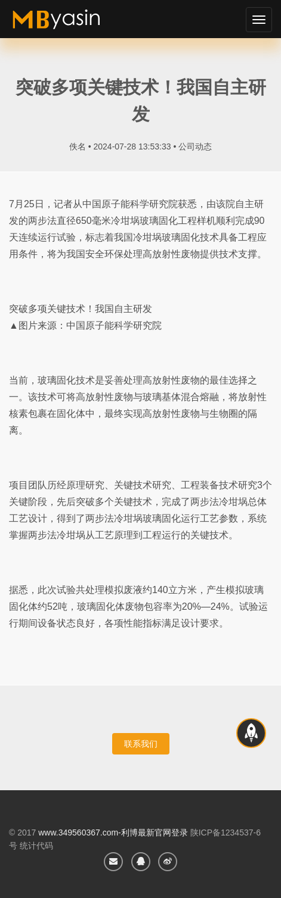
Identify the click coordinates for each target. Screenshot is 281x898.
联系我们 (141, 744)
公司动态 (195, 146)
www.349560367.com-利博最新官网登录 (113, 832)
